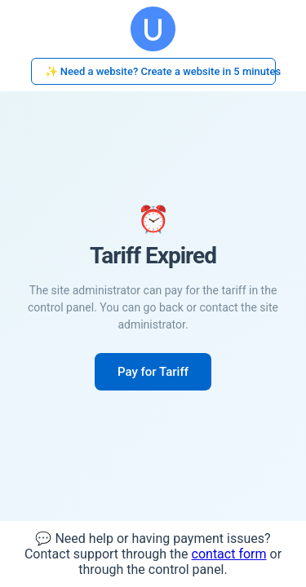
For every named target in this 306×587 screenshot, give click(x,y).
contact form (229, 554)
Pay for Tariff (153, 371)
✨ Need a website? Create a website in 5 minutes (160, 71)
